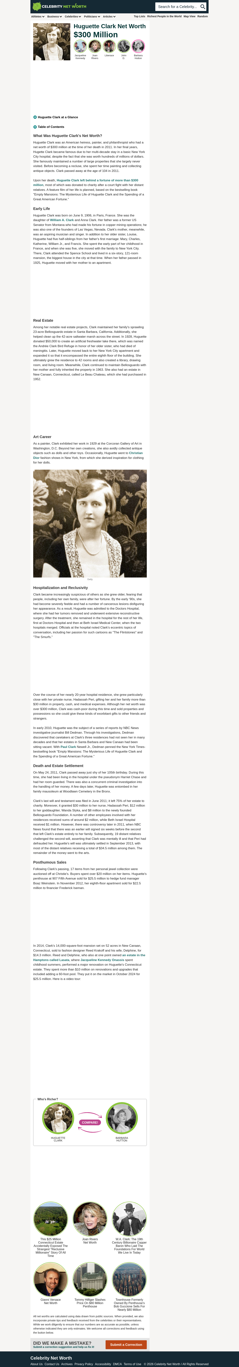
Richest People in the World (164, 16)
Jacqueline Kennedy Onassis (102, 960)
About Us (36, 1364)
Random (202, 16)
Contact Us (52, 1364)
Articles (109, 16)
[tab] (90, 117)
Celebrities (73, 16)
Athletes (38, 16)
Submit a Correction (126, 1345)
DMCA (117, 1364)
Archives (67, 1364)
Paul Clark (68, 747)
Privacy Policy (84, 1364)
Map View (189, 16)
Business (54, 16)
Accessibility (103, 1364)
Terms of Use (132, 1364)
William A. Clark (62, 220)
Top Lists (139, 16)
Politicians (92, 16)
